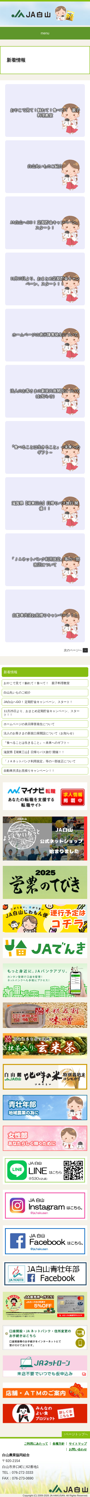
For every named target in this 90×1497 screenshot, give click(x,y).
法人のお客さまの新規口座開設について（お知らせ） (40, 733)
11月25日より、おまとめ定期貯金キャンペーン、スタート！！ (41, 712)
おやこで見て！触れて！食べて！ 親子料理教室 (37, 683)
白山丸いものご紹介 (17, 692)
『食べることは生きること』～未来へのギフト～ (37, 742)
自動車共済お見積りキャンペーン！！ (29, 770)
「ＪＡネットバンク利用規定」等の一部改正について (40, 761)
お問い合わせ (78, 1449)
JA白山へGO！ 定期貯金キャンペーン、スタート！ (38, 702)
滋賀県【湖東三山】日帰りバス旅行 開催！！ (34, 752)
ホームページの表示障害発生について (29, 724)
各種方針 (58, 1443)
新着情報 (16, 60)
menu (45, 33)
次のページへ (76, 650)
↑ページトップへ (76, 1434)
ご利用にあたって (36, 1443)
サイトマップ (78, 1443)
